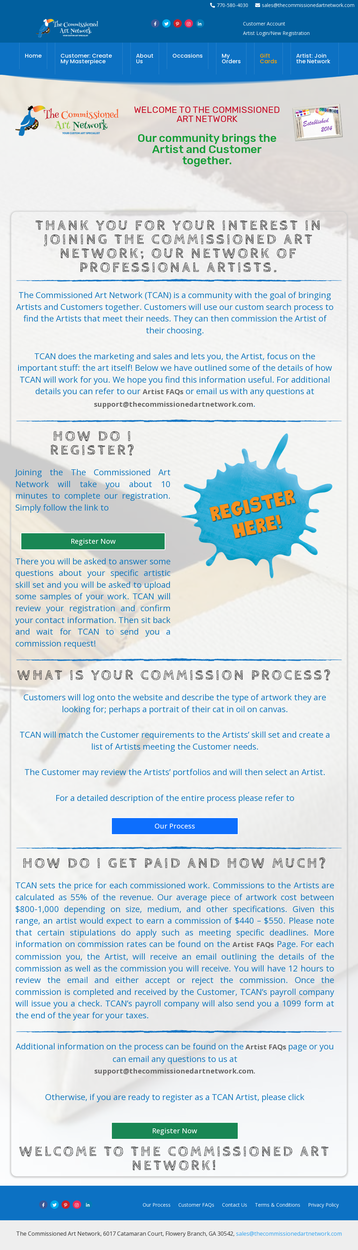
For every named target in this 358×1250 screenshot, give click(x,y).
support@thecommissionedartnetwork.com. (174, 1071)
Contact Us (234, 1204)
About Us (144, 58)
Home (33, 56)
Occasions (187, 56)
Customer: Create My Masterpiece (86, 58)
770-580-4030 (229, 5)
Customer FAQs (196, 1204)
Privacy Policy (323, 1204)
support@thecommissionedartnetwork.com (173, 404)
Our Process (175, 826)
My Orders (231, 58)
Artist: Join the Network (313, 58)
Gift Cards (268, 58)
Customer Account (264, 23)
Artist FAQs (163, 391)
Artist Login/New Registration (276, 33)
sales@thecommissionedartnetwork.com (305, 5)
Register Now (93, 541)
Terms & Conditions (277, 1204)
